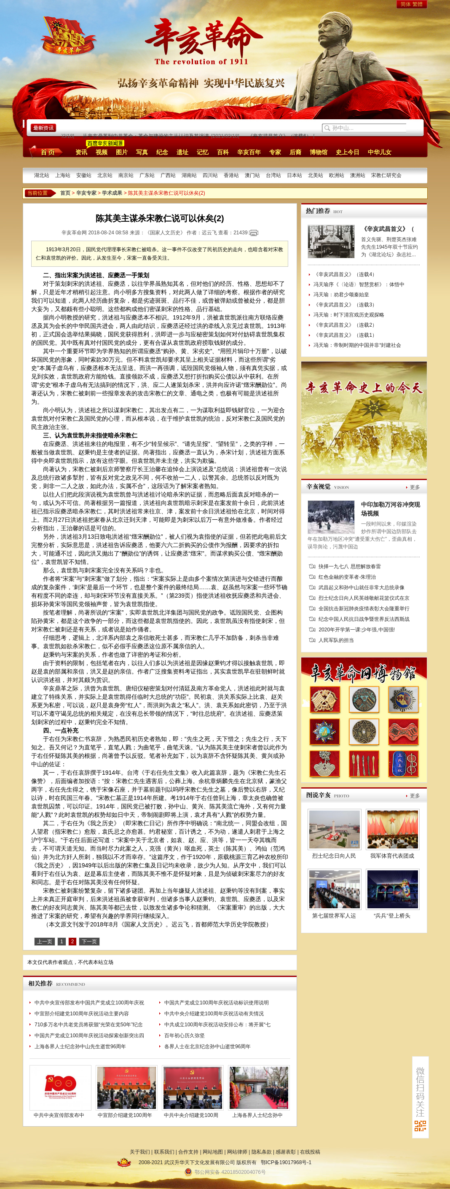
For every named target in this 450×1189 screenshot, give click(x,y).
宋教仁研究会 (386, 175)
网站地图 (213, 1152)
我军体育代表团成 (392, 856)
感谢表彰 (286, 1152)
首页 (44, 151)
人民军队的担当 (336, 640)
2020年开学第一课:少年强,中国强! (357, 630)
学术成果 (112, 193)
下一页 (89, 942)
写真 (142, 152)
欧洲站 (336, 175)
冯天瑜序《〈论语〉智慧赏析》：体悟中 (358, 284)
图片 (122, 152)
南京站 (126, 175)
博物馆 (318, 152)
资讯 (81, 152)
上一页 (44, 942)
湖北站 (41, 175)
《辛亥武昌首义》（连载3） (345, 305)
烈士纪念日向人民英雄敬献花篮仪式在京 (364, 598)
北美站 (315, 175)
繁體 (417, 4)
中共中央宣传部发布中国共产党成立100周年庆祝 (89, 1003)
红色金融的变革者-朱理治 (347, 577)
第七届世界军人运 (334, 916)
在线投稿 (310, 1152)
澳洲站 (357, 175)
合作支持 (188, 1152)
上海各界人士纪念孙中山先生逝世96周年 (80, 1046)
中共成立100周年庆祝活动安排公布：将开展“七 (217, 1025)
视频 (101, 152)
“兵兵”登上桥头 (392, 916)
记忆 (203, 152)
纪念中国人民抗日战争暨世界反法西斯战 (364, 619)
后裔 (295, 152)
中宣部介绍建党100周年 (125, 1115)
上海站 (62, 175)
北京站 (104, 175)
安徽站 (83, 175)
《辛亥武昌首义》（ (387, 228)
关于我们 (140, 1152)
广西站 (168, 175)
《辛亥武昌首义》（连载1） (345, 335)
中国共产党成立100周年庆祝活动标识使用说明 (216, 1003)
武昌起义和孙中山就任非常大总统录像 (361, 587)
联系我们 (164, 1152)
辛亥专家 (86, 193)
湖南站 (189, 175)
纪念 (162, 152)
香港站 (231, 175)
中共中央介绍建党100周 (191, 1115)
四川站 (210, 175)
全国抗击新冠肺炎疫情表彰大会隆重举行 (364, 609)
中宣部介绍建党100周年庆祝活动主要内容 (82, 1014)
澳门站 (252, 175)
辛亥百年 (249, 152)
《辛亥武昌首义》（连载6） (281, 136)
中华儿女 (379, 152)
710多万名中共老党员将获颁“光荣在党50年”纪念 (89, 1025)
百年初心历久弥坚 (184, 1036)
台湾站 (273, 175)
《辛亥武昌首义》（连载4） (345, 274)
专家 (275, 152)
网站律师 (237, 1152)
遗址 (182, 152)
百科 (223, 152)
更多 (415, 487)
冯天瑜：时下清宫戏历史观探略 (348, 315)
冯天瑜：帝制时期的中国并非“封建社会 (357, 345)
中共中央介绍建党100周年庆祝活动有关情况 (214, 1014)
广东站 (147, 175)
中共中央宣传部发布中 (59, 1115)
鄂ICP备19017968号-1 (286, 1162)
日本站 (294, 175)
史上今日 (347, 152)
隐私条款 (262, 1152)
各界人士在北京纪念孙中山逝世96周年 (207, 1046)
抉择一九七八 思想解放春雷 (349, 566)
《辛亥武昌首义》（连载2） (345, 325)
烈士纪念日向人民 (334, 856)
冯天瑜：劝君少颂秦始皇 (341, 295)
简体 (406, 4)
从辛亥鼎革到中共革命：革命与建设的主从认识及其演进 (147, 136)
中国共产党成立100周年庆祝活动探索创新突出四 (89, 1036)
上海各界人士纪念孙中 (257, 1115)
